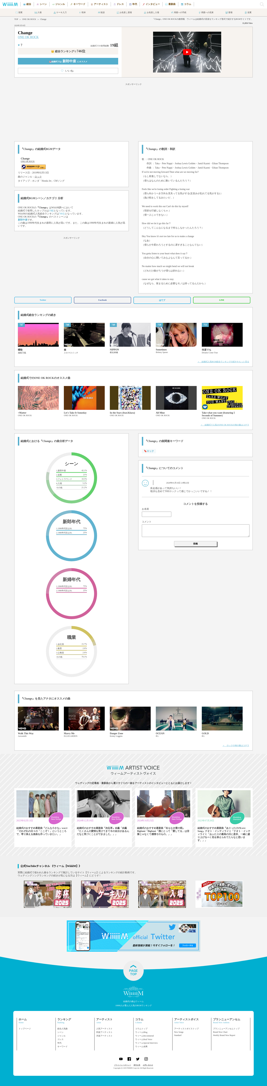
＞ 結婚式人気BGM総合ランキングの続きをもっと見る (223, 361)
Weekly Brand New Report (224, 1035)
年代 (59, 1043)
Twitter (43, 300)
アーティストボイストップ (186, 1028)
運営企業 (137, 1065)
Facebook (102, 300)
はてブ (162, 300)
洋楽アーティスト (104, 1036)
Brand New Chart (220, 1032)
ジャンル (61, 1036)
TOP (16, 19)
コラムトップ (141, 1028)
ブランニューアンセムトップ (226, 1028)
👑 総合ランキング (68, 51)
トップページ (25, 1028)
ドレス (60, 1039)
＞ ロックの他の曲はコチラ (236, 745)
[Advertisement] (133, 111)
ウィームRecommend (144, 1036)
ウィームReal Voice (143, 1039)
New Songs (179, 1032)
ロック (38, 176)
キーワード (62, 1046)
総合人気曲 (62, 1028)
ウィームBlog (141, 1032)
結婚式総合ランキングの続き (38, 314)
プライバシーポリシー (122, 1065)
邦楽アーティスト (104, 1032)
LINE (221, 300)
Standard (178, 1035)
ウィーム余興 (141, 1046)
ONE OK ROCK (29, 19)
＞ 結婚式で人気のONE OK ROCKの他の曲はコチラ (225, 425)
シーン (60, 1032)
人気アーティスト (104, 1028)
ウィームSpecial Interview (146, 1043)
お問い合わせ (148, 1065)
